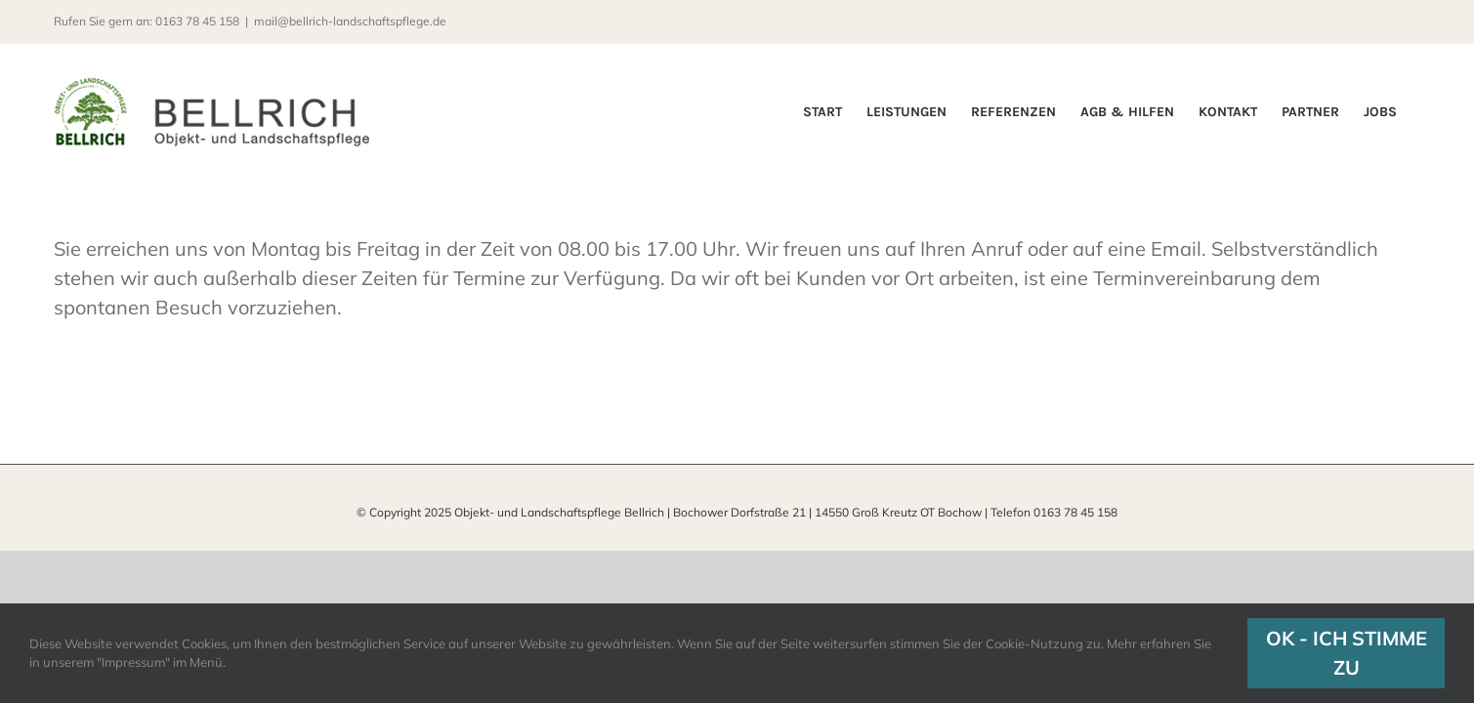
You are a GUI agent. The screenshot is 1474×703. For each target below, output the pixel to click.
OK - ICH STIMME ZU (1346, 653)
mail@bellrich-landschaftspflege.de (350, 21)
